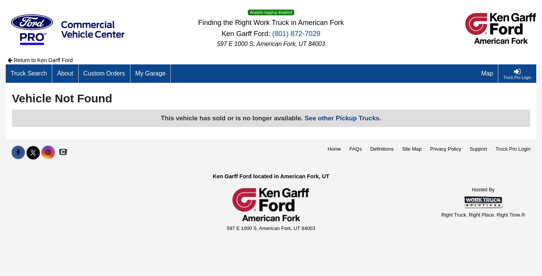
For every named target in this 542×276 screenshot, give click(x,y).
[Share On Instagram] (48, 153)
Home (334, 149)
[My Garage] (150, 73)
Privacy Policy (445, 149)
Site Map (412, 149)
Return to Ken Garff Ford (40, 60)
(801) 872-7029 (296, 34)
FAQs (355, 149)
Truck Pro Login (513, 149)
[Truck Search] (29, 73)
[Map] (487, 73)
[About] (65, 73)
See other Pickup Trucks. (343, 118)
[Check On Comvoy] (63, 153)
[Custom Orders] (104, 73)
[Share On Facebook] (18, 153)
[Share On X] (33, 153)
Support (478, 149)
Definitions (382, 149)
